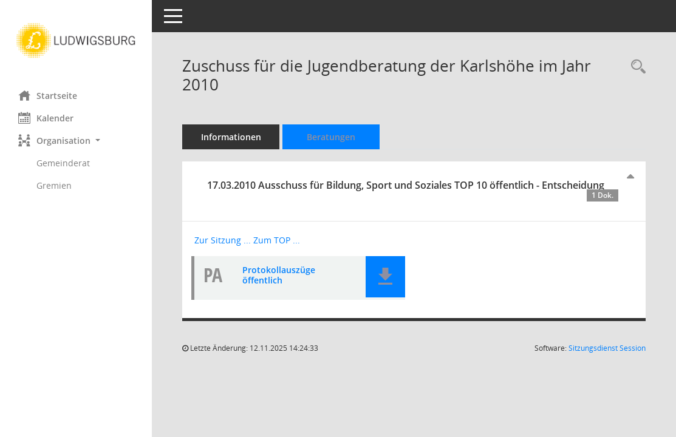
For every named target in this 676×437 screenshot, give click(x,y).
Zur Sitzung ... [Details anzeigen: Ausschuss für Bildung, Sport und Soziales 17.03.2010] (222, 240)
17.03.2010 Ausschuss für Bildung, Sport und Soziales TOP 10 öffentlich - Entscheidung (412, 190)
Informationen (231, 137)
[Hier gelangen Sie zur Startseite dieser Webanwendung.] (76, 40)
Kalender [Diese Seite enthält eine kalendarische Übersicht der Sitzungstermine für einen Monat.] (45, 118)
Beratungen (331, 137)
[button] (76, 140)
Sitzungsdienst (607, 348)
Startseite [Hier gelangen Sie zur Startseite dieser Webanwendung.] (47, 95)
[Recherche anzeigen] (635, 67)
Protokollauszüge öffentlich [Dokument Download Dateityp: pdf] (278, 275)
